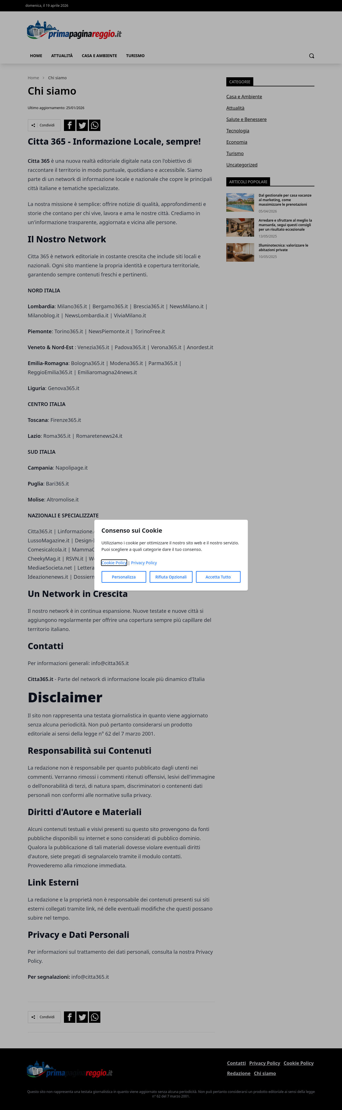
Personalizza (124, 577)
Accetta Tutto (218, 577)
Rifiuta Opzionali (170, 577)
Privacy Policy (144, 562)
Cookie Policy (114, 562)
